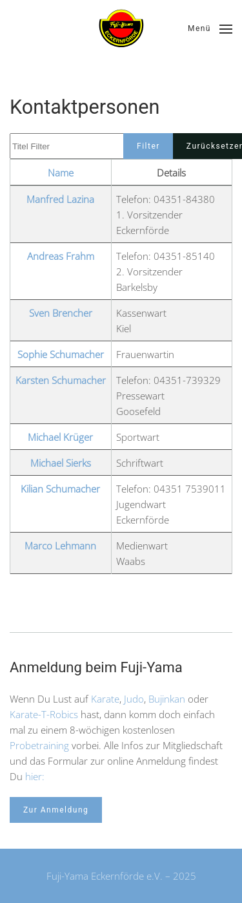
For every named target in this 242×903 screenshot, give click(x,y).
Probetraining (39, 745)
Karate (105, 698)
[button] (210, 29)
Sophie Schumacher (60, 354)
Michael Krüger (60, 436)
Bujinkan (166, 698)
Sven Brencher (60, 312)
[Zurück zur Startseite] (121, 29)
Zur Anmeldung (55, 809)
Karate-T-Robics (44, 714)
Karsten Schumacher (60, 380)
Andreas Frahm (60, 256)
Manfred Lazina (60, 199)
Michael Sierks (60, 462)
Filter (148, 146)
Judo (134, 698)
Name (61, 172)
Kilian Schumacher (60, 488)
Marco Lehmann (60, 545)
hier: (35, 776)
